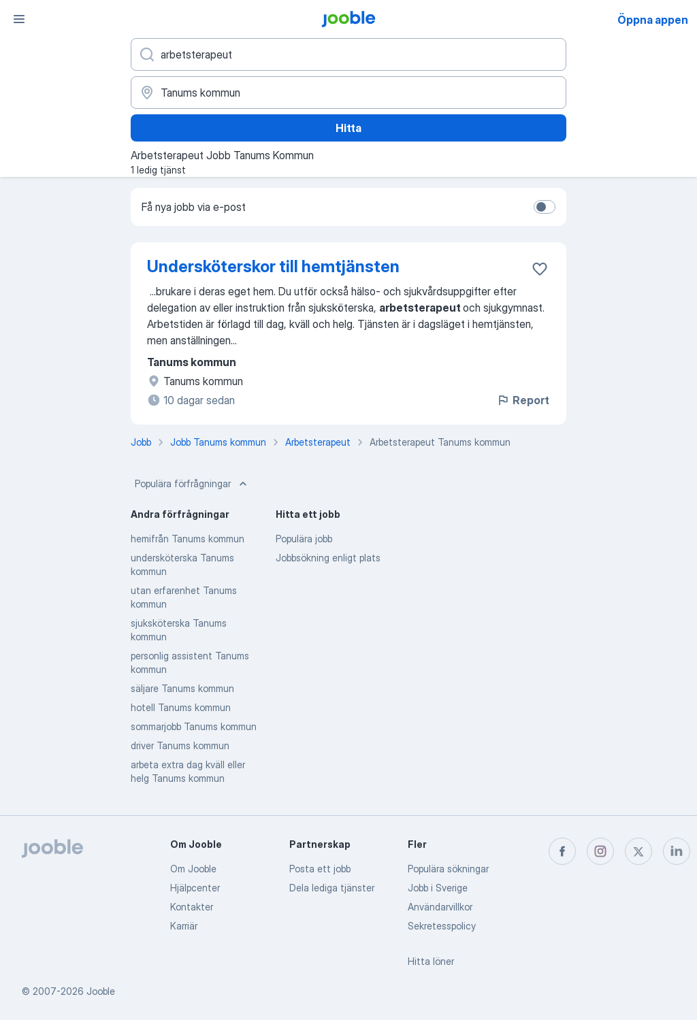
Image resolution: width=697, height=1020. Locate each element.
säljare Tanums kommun (182, 688)
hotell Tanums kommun (181, 707)
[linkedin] (676, 851)
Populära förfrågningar (192, 484)
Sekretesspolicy (442, 926)
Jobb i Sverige (438, 887)
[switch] (544, 207)
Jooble (100, 991)
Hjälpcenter (195, 887)
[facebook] (562, 851)
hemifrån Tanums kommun (187, 538)
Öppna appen (652, 20)
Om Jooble (193, 868)
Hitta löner (431, 961)
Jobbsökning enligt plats (328, 557)
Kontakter (191, 906)
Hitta (348, 128)
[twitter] (638, 851)
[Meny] (19, 19)
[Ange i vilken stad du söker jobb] (348, 92)
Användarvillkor (440, 906)
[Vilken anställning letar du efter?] (348, 54)
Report (522, 400)
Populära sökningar (448, 868)
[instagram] (600, 851)
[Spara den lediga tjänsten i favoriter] (539, 268)
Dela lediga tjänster (331, 887)
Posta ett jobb (320, 868)
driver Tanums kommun (180, 745)
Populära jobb (304, 538)
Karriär (183, 926)
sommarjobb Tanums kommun (194, 726)
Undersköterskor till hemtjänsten (273, 266)
